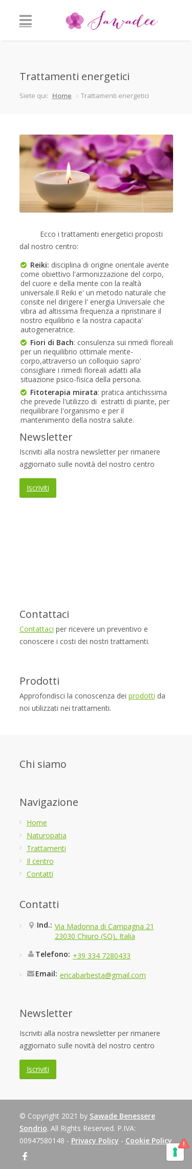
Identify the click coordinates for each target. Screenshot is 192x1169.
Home (62, 95)
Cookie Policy (148, 1140)
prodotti (142, 696)
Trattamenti (46, 848)
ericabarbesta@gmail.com (103, 975)
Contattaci (36, 629)
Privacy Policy (95, 1140)
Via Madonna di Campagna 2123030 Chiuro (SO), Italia (104, 931)
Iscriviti (38, 488)
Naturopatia (47, 835)
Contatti (40, 874)
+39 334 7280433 (102, 955)
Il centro (40, 861)
